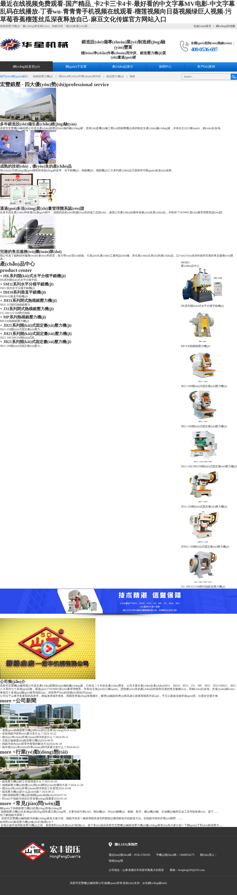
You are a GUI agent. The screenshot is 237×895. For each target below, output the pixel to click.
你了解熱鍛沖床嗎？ (12, 815)
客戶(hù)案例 (206, 66)
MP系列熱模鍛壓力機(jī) (23, 317)
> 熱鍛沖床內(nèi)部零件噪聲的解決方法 (24, 743)
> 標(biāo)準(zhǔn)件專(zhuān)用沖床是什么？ (27, 737)
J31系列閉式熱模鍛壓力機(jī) (27, 309)
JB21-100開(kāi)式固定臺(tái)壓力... (21, 345)
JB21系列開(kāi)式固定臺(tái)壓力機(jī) (35, 342)
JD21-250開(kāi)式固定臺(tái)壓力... (21, 329)
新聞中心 (165, 66)
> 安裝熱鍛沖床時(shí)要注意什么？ (21, 733)
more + (8, 701)
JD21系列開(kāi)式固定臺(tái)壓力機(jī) (35, 325)
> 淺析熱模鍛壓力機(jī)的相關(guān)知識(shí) (27, 795)
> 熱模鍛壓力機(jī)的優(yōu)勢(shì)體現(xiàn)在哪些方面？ (35, 785)
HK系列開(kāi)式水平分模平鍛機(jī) (33, 276)
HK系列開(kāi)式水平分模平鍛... (19, 279)
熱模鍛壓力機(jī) (43, 76)
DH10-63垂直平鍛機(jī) (14, 296)
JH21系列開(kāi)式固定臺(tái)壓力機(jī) (36, 333)
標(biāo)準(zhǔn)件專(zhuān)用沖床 (80, 76)
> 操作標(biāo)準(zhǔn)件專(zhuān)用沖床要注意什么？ (33, 747)
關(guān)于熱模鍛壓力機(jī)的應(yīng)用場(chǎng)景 (31, 808)
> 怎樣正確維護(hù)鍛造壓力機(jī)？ (20, 740)
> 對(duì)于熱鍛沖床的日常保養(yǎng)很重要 (27, 798)
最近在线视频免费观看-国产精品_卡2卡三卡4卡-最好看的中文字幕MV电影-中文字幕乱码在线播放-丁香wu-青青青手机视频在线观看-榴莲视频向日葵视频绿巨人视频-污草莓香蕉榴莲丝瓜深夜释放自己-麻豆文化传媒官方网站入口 (117, 11)
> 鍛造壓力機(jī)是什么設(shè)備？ (21, 791)
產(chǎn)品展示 (122, 66)
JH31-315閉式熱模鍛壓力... (16, 304)
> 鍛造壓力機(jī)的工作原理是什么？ (22, 781)
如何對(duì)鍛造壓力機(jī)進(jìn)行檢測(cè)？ (27, 821)
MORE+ (185, 262)
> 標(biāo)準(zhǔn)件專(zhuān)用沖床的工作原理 (29, 788)
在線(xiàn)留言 (202, 26)
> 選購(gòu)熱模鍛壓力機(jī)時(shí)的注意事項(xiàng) (31, 730)
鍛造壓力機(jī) (115, 76)
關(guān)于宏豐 (76, 66)
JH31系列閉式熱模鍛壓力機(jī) (28, 300)
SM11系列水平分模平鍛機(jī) (27, 284)
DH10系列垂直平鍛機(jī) (23, 292)
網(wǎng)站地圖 (225, 26)
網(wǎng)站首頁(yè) (26, 66)
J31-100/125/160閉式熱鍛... (16, 313)
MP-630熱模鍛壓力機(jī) (14, 321)
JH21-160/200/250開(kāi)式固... (18, 337)
